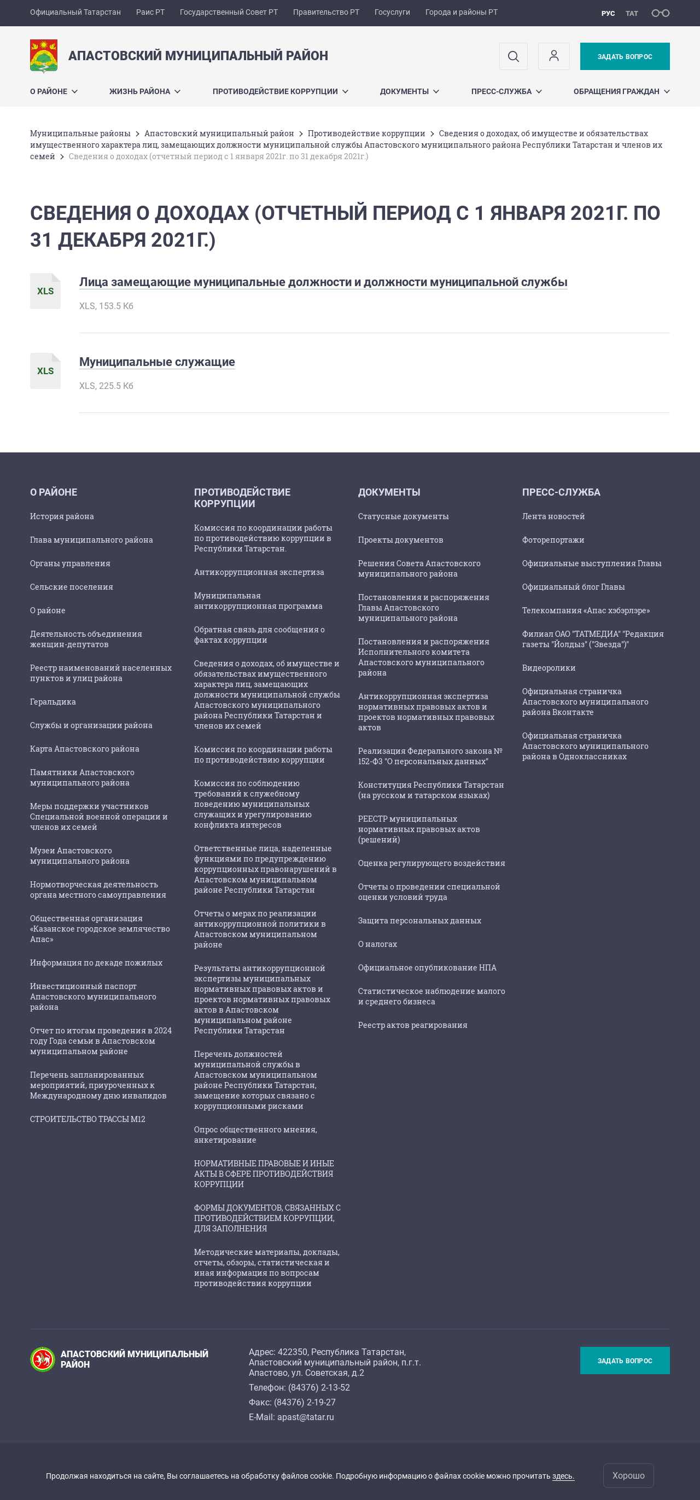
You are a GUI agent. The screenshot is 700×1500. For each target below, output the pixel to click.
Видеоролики (549, 667)
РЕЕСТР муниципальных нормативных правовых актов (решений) (419, 829)
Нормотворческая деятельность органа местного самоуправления (98, 889)
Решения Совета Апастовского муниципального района (419, 568)
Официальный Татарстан (75, 12)
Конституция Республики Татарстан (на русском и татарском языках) (431, 790)
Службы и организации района (91, 725)
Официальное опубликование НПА (427, 967)
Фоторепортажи (553, 539)
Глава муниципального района (91, 539)
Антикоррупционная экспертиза (259, 572)
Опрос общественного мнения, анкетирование (255, 1134)
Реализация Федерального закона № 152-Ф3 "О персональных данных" (430, 756)
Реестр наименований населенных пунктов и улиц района (101, 672)
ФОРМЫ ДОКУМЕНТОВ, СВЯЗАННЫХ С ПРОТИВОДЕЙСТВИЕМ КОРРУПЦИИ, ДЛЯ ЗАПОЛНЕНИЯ (267, 1218)
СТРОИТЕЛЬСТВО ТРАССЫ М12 (87, 1119)
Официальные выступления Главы (592, 563)
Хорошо (628, 1475)
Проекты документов (401, 539)
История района (62, 516)
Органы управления (70, 563)
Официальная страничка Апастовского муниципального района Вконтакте (585, 701)
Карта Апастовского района (84, 748)
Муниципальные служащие (157, 362)
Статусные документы (403, 516)
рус (608, 13)
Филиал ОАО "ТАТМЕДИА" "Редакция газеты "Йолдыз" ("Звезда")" (593, 639)
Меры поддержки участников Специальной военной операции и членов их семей (99, 816)
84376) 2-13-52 (320, 1387)
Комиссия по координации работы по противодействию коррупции (263, 754)
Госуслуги (392, 12)
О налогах (377, 944)
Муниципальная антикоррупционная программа (258, 600)
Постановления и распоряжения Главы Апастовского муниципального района (423, 607)
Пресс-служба (506, 91)
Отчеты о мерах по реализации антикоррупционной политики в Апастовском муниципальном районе (260, 929)
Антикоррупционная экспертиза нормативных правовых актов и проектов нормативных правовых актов (426, 711)
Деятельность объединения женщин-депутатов (86, 639)
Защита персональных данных (419, 920)
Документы (409, 91)
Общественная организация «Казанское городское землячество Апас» (100, 928)
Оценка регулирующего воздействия (431, 863)
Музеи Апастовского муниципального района (80, 855)
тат (632, 13)
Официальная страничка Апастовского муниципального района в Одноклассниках (585, 745)
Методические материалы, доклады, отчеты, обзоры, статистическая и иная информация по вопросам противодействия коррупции (267, 1267)
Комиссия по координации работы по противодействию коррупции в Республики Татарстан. (263, 538)
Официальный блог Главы (573, 587)
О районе (54, 91)
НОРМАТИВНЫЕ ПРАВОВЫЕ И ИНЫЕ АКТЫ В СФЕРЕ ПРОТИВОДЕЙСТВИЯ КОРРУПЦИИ (264, 1173)
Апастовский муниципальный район (219, 133)
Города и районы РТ (461, 12)
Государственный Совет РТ (229, 12)
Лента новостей (553, 516)
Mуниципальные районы (80, 133)
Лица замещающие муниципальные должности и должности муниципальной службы (323, 282)
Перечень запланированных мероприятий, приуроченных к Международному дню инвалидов (98, 1085)
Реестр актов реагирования (413, 1025)
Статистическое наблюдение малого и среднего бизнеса (431, 996)
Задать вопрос (625, 57)
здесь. (563, 1476)
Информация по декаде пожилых (96, 962)
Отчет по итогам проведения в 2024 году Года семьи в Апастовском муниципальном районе (101, 1040)
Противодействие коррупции (280, 91)
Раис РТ (150, 12)
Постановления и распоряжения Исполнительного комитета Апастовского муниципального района (423, 657)
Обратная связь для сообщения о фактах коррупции (259, 634)
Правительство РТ (326, 12)
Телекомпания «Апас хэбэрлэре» (586, 610)
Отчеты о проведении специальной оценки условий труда (429, 891)
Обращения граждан (622, 91)
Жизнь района (144, 91)
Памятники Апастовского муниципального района (82, 777)
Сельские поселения (71, 587)
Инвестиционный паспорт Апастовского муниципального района (93, 996)
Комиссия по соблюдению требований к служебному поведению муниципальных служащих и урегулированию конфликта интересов (253, 804)
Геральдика (53, 701)
